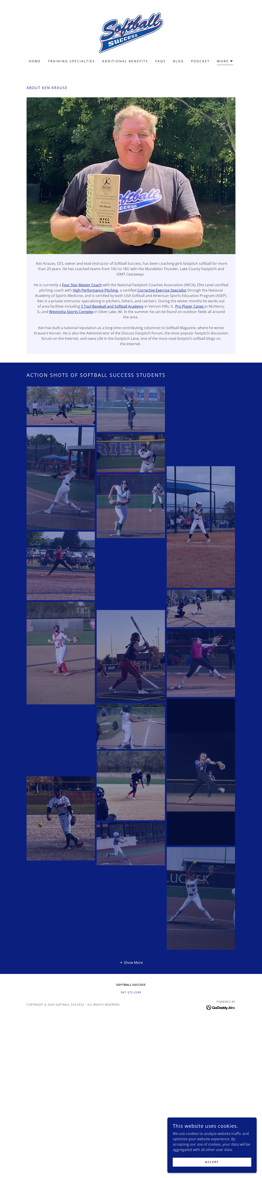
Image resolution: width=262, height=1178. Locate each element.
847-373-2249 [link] (131, 992)
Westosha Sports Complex (71, 311)
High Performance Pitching (95, 290)
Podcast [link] (200, 61)
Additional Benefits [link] (125, 61)
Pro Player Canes (190, 306)
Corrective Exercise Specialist (161, 290)
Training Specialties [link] (71, 61)
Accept (212, 1162)
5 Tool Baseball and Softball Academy (112, 306)
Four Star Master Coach (82, 284)
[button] (225, 61)
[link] (131, 32)
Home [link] (35, 61)
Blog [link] (178, 61)
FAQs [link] (160, 61)
